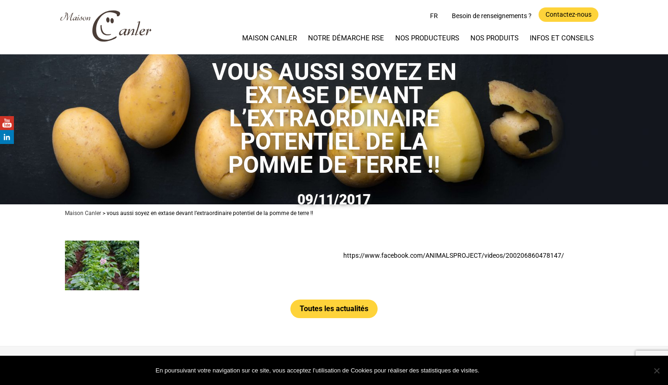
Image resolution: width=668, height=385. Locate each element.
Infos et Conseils (562, 38)
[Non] (656, 370)
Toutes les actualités (334, 308)
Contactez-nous (568, 14)
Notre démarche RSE (346, 38)
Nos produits (494, 38)
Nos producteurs (427, 38)
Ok (498, 370)
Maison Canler (269, 38)
